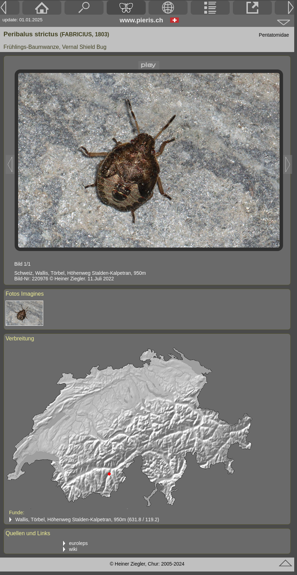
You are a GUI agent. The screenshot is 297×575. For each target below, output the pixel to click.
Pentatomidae (274, 35)
